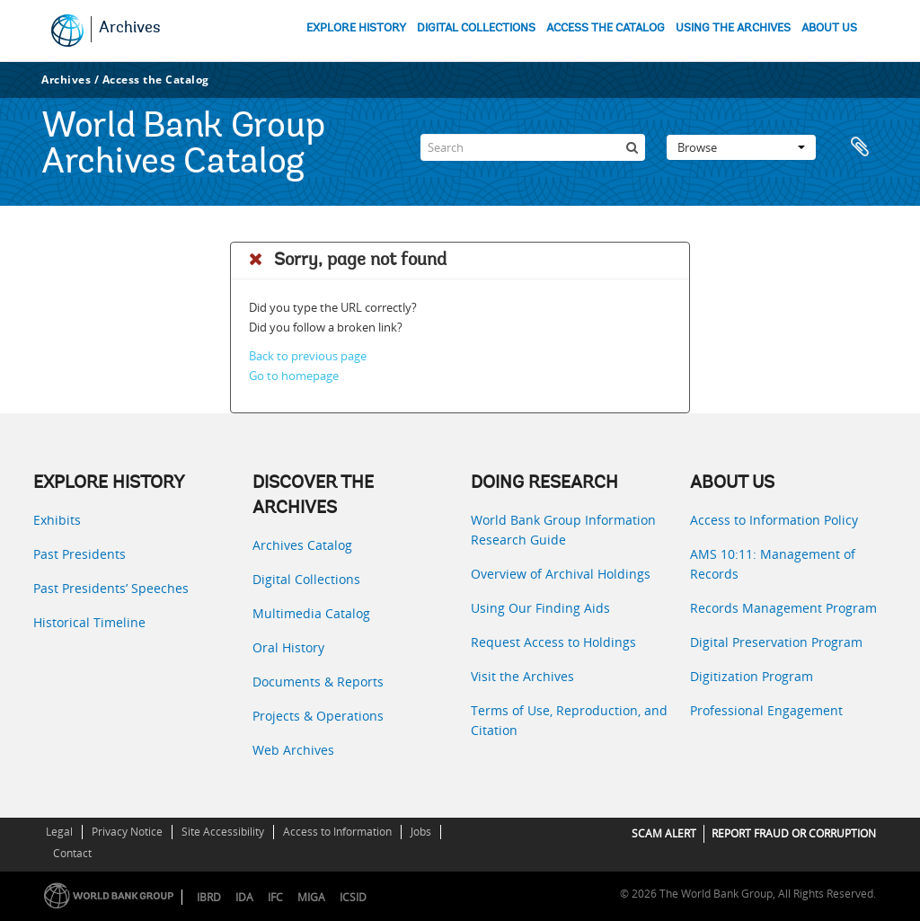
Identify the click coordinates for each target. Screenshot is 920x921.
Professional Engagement (766, 710)
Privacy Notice (127, 831)
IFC (275, 897)
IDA (244, 897)
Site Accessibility (222, 831)
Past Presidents (79, 553)
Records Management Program (783, 607)
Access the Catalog (155, 79)
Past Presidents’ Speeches (111, 588)
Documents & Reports (318, 681)
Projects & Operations (318, 715)
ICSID (353, 897)
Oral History (288, 647)
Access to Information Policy (774, 519)
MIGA (311, 897)
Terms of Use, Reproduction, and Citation (569, 720)
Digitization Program (751, 676)
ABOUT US (829, 28)
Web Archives (293, 749)
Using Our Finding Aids (540, 607)
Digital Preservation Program (776, 642)
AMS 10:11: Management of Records (772, 563)
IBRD (209, 897)
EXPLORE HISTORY (356, 28)
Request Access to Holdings (553, 642)
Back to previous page (308, 356)
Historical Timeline (89, 622)
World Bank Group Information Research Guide (563, 529)
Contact (72, 853)
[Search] (532, 147)
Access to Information (337, 831)
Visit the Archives (522, 676)
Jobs (421, 831)
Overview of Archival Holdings (560, 573)
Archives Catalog (302, 544)
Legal (59, 831)
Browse (741, 147)
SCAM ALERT (664, 833)
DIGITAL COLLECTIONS (476, 28)
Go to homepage (294, 376)
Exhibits (57, 519)
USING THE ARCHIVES (733, 28)
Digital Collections (306, 579)
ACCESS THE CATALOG (605, 28)
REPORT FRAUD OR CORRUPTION (794, 833)
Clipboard (859, 147)
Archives (130, 29)
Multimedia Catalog (311, 613)
